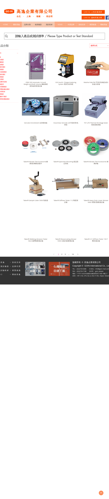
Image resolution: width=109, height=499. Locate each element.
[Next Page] (78, 254)
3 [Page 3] (65, 254)
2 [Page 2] (61, 254)
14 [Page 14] (73, 254)
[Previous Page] (54, 254)
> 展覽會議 (15, 270)
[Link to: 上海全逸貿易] (93, 12)
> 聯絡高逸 (15, 274)
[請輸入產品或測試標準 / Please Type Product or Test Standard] (54, 36)
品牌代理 (16, 266)
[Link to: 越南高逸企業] (93, 18)
